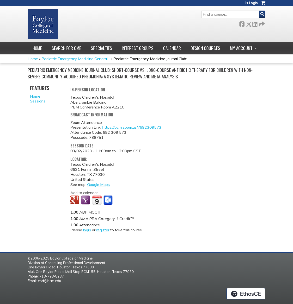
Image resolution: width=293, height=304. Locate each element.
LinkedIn (254, 23)
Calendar (172, 47)
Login (253, 3)
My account (241, 47)
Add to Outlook (108, 200)
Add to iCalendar (97, 200)
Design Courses (205, 47)
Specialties (101, 47)
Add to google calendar (75, 200)
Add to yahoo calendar (86, 200)
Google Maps (98, 184)
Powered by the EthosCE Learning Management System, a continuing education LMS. (245, 293)
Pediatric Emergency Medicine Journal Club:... (151, 58)
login (87, 230)
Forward (261, 23)
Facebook (241, 23)
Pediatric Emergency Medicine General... (76, 58)
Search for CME (66, 47)
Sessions (37, 101)
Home (37, 47)
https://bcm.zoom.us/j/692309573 (131, 127)
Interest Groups (137, 47)
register (102, 230)
